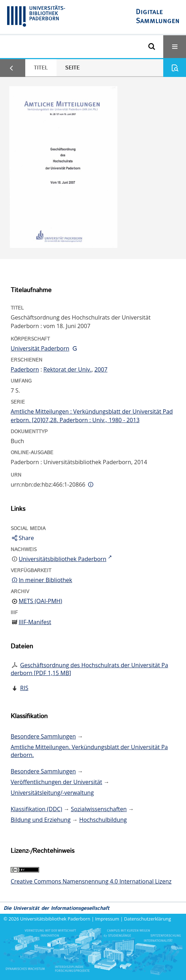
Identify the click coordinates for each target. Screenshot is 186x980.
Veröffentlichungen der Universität (56, 782)
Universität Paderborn (40, 348)
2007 (100, 369)
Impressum (107, 919)
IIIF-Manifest (34, 622)
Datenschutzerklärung (147, 919)
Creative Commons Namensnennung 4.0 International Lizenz (91, 881)
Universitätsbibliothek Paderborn (55, 919)
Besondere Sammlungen (43, 736)
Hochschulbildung (103, 820)
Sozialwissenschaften (99, 809)
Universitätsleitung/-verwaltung (52, 793)
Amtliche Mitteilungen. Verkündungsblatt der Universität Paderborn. (89, 751)
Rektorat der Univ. (67, 369)
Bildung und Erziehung (40, 820)
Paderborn (25, 369)
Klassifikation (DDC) (36, 809)
